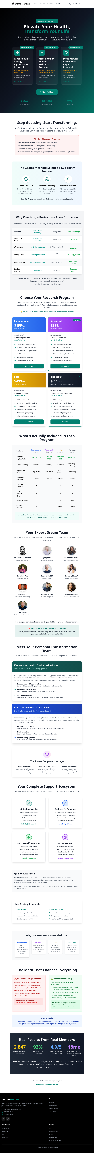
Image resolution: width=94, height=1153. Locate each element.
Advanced (5, 1131)
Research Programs (46, 4)
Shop (35, 4)
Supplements (53, 1106)
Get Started (29, 366)
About (57, 4)
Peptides (51, 1102)
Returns (51, 1134)
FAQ (50, 1128)
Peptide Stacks (53, 1109)
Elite (3, 1134)
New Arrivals (52, 1112)
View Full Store (47, 92)
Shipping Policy (53, 1131)
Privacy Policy (53, 1137)
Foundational (6, 1128)
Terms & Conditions (55, 1140)
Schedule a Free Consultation (47, 1085)
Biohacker (5, 1137)
